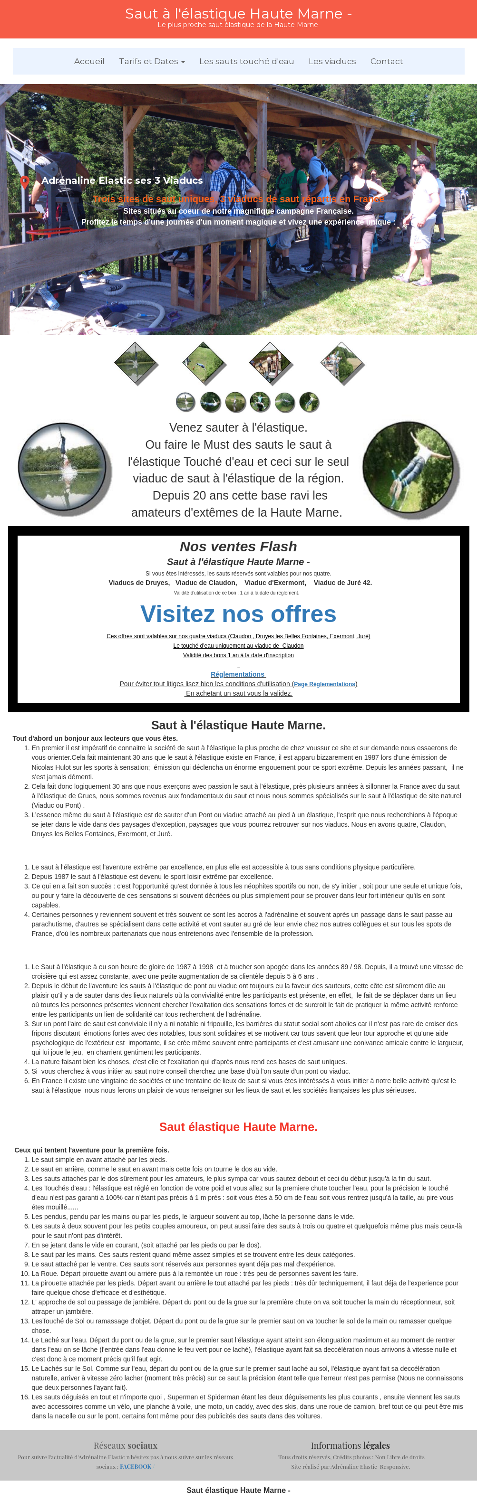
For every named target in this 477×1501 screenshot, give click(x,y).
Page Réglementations (324, 684)
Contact (386, 61)
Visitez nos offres (238, 614)
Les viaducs (332, 61)
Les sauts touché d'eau (246, 61)
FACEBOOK (136, 1466)
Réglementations (237, 674)
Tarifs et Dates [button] (152, 61)
